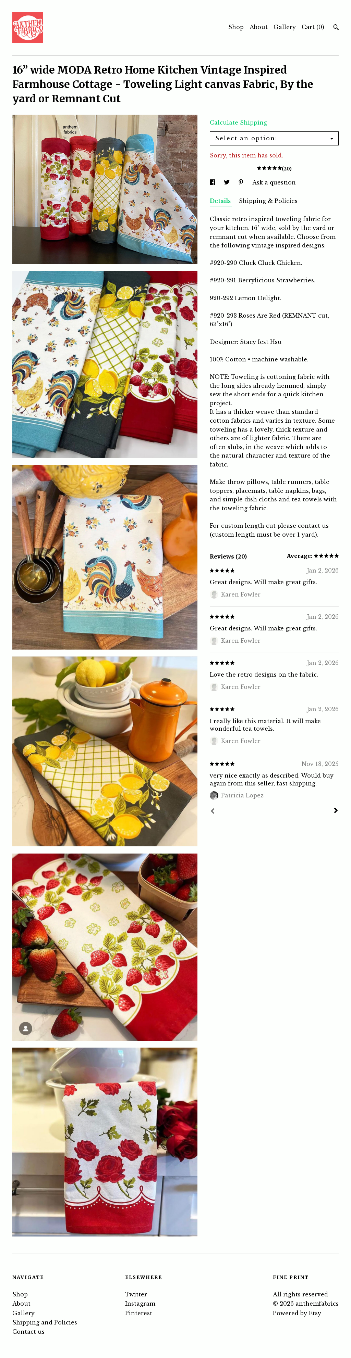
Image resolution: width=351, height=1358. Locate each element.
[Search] (336, 28)
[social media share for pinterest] (241, 182)
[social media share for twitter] (227, 182)
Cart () (313, 27)
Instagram (140, 1303)
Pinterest (138, 1313)
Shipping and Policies (44, 1322)
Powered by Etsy (297, 1313)
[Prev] (212, 812)
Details (221, 200)
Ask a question (274, 182)
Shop (236, 27)
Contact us (28, 1331)
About (259, 27)
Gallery (285, 27)
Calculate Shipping (238, 122)
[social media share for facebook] (213, 182)
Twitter (136, 1294)
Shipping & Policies (268, 200)
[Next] (336, 811)
